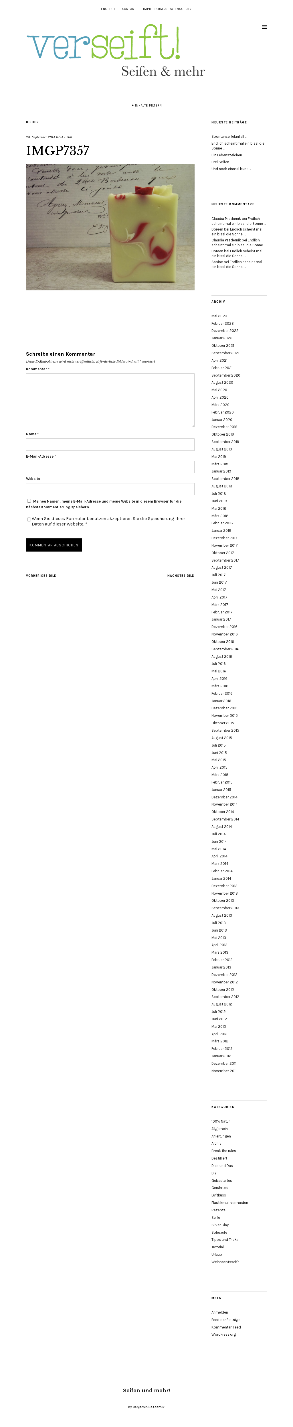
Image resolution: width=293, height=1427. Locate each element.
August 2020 (222, 382)
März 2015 (219, 775)
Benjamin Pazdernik (149, 1407)
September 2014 (225, 819)
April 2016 (219, 678)
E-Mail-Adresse (41, 456)
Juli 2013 (218, 923)
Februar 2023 (222, 323)
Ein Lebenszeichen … (228, 155)
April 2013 (219, 945)
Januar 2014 (221, 878)
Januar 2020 (221, 420)
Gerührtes (219, 1188)
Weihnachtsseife (225, 1262)
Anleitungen (221, 1136)
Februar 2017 (222, 612)
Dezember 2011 (223, 1063)
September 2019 (225, 442)
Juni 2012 (219, 1019)
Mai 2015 (218, 760)
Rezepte (218, 1210)
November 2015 (224, 715)
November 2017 (224, 545)
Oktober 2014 (222, 812)
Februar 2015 (222, 782)
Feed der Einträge (225, 1320)
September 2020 (225, 375)
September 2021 (225, 353)
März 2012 (219, 1041)
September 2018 (225, 479)
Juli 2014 (218, 834)
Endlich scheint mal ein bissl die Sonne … (238, 221)
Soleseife (219, 1232)
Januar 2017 (221, 619)
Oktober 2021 (222, 345)
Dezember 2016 (224, 627)
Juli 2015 (218, 745)
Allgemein (219, 1129)
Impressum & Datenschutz (167, 9)
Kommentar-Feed (226, 1327)
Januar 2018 (221, 530)
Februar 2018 (222, 523)
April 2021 (219, 360)
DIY (214, 1173)
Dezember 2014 (224, 797)
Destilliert (219, 1158)
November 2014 (224, 804)
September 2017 (225, 560)
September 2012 (225, 997)
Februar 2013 (222, 960)
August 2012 (221, 1004)
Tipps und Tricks (225, 1239)
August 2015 (221, 738)
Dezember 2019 (224, 427)
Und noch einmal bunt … (231, 169)
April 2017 (219, 597)
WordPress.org (223, 1334)
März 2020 (220, 405)
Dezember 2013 (224, 886)
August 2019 (221, 449)
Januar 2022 (221, 338)
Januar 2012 (221, 1056)
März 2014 (219, 863)
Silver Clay (220, 1225)
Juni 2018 (219, 501)
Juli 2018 (218, 493)
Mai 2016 (218, 671)
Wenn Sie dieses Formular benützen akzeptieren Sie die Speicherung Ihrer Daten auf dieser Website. (108, 521)
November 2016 (224, 634)
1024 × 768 (64, 137)
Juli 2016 (218, 664)
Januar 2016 (221, 701)
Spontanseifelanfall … (229, 136)
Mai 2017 (218, 590)
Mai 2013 (218, 938)
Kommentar (38, 369)
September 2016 (225, 649)
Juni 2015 (219, 753)
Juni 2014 (219, 841)
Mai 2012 (218, 1026)
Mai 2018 (218, 508)
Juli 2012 (218, 1011)
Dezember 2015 (224, 708)
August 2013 (221, 915)
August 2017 (221, 567)
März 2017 (219, 605)
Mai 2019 (218, 456)
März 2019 (219, 464)
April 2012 (219, 1034)
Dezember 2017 (224, 538)
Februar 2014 (222, 871)
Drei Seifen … (221, 162)
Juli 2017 (218, 575)
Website (33, 479)
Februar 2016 (222, 693)
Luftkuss (218, 1195)
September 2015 (225, 730)
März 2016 (219, 686)
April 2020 (220, 397)
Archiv (216, 1143)
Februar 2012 (222, 1048)
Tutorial (217, 1247)
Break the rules (223, 1151)
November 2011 (224, 1071)
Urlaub (216, 1254)
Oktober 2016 (222, 641)
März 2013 (219, 952)
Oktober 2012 (222, 989)
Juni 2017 (219, 582)
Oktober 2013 (222, 900)
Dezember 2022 (225, 330)
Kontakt (129, 9)
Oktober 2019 (222, 434)
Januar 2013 (221, 967)
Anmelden (219, 1312)
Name (32, 434)
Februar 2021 (222, 368)
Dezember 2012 (224, 975)
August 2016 (221, 656)
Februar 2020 (222, 412)
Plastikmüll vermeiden (229, 1202)
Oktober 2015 (222, 723)
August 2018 (221, 486)
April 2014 (219, 856)
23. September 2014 (40, 137)
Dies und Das (222, 1166)
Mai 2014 (218, 849)
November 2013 (224, 893)
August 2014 (221, 826)
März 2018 (220, 516)
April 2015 (219, 767)
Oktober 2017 (222, 553)
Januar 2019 (221, 471)
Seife (215, 1217)
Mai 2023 (219, 316)
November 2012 (224, 982)
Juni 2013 (219, 930)
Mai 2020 (219, 390)
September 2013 (225, 908)
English (108, 9)
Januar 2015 (221, 790)
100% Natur (220, 1121)
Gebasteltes (221, 1180)
